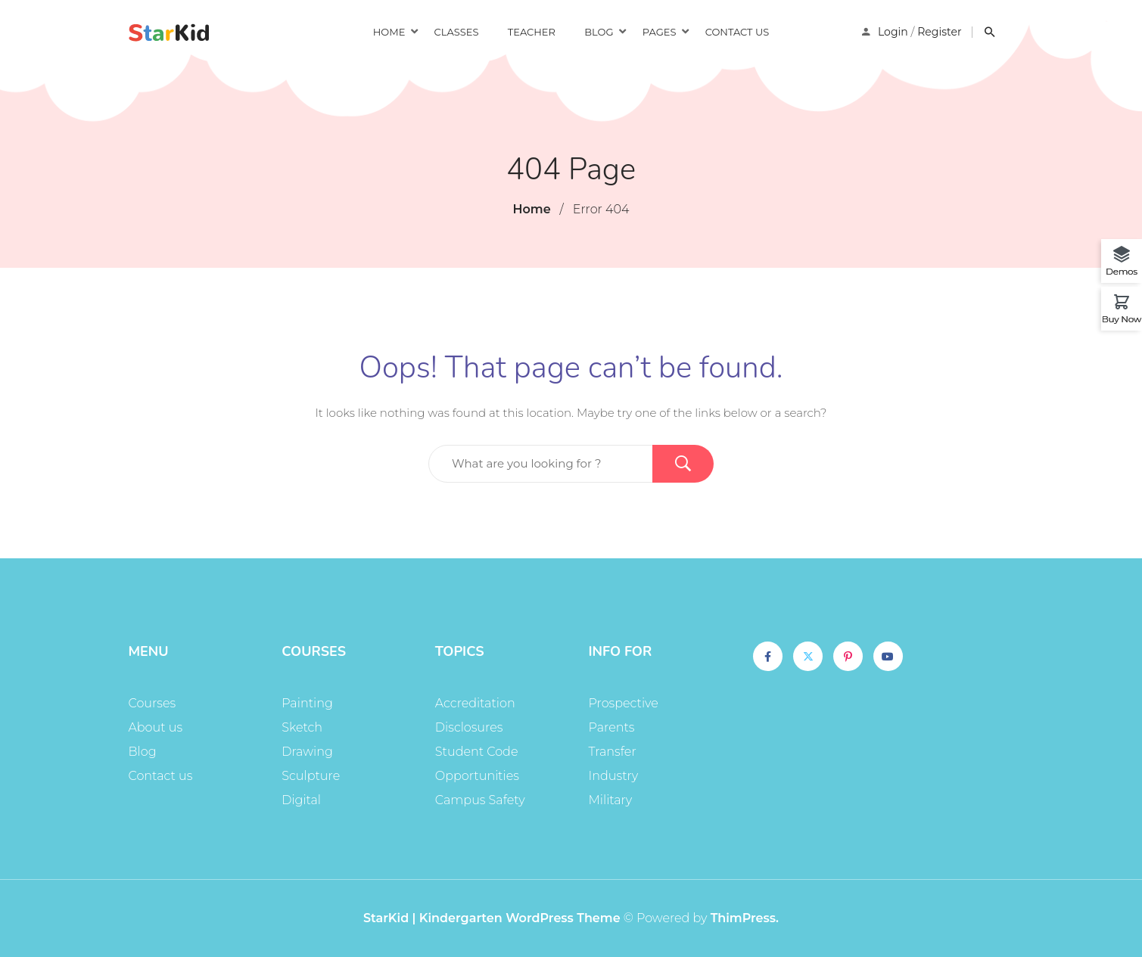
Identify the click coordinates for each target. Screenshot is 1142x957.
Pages (660, 32)
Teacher (531, 32)
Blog (598, 32)
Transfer (612, 751)
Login (893, 32)
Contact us (737, 32)
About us (156, 727)
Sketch (302, 727)
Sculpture (311, 776)
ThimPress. (745, 918)
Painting (307, 703)
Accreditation (475, 703)
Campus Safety (480, 800)
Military (611, 800)
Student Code (476, 751)
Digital (301, 800)
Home (389, 32)
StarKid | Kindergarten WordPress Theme (492, 918)
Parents (612, 727)
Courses (152, 703)
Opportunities (477, 776)
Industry (614, 776)
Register (939, 32)
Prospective (623, 703)
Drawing (307, 751)
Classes (456, 32)
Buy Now (1121, 318)
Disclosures (469, 727)
